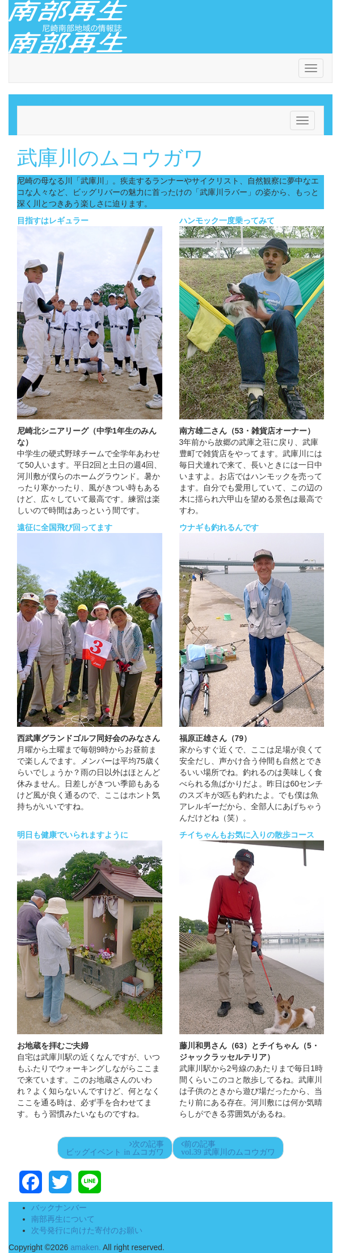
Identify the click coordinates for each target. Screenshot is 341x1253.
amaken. (85, 1247)
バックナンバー (59, 1207)
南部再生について (63, 1218)
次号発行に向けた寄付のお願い (86, 1230)
